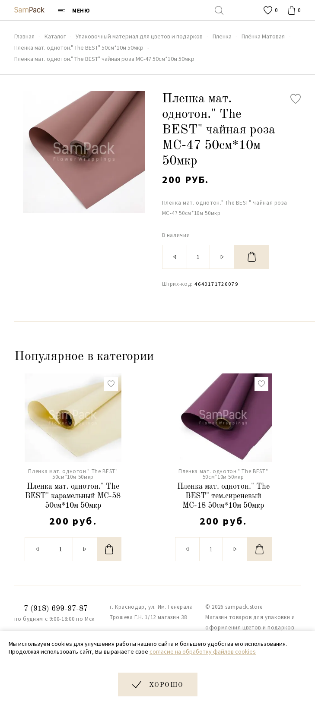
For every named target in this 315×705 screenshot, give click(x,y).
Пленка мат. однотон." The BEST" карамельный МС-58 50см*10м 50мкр (73, 496)
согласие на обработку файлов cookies (203, 651)
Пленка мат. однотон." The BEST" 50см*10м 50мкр (73, 474)
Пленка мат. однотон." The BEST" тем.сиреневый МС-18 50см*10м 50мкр (223, 496)
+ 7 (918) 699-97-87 (51, 609)
